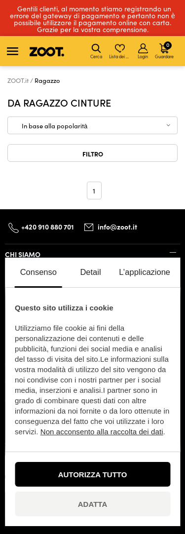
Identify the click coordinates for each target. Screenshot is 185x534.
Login (143, 51)
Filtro (92, 153)
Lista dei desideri (120, 51)
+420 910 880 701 (47, 226)
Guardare (164, 49)
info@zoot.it (117, 226)
